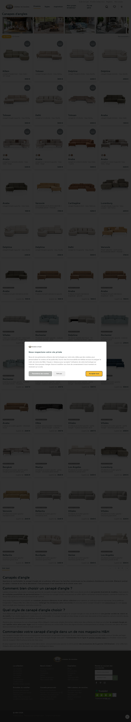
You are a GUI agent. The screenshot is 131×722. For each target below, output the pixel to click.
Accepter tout (94, 373)
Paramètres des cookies (40, 373)
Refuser (59, 373)
